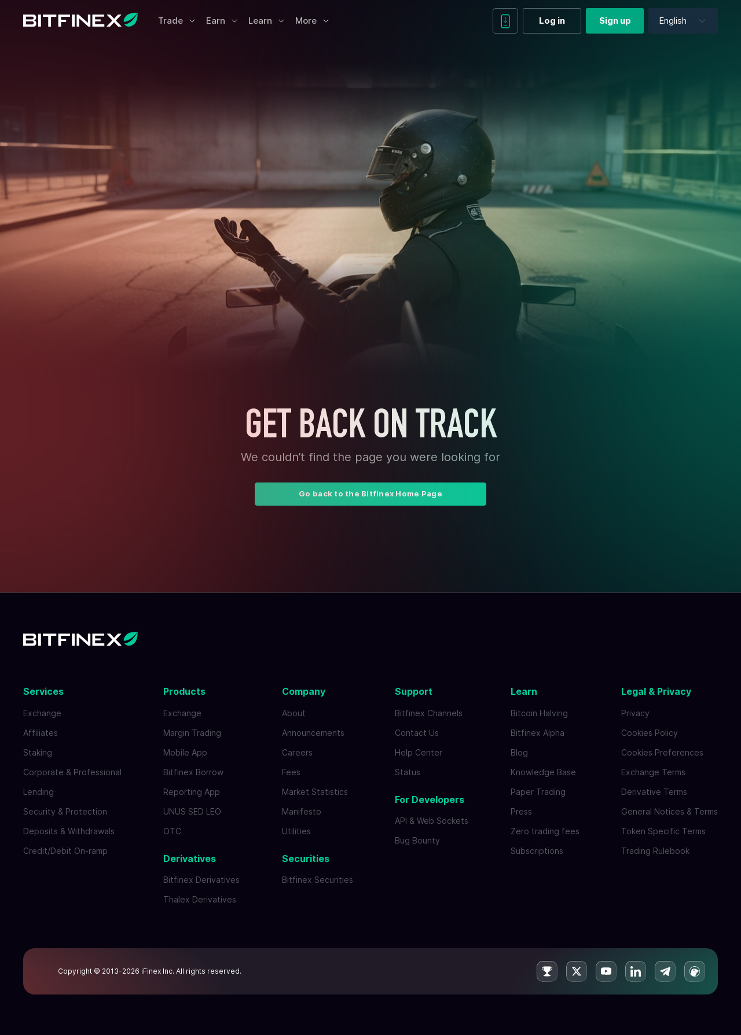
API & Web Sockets (431, 821)
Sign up (615, 20)
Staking (37, 752)
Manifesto (301, 811)
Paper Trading (538, 792)
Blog (519, 752)
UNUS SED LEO (192, 811)
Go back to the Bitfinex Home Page (370, 493)
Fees (291, 772)
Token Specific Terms (663, 831)
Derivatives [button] (189, 858)
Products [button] (184, 691)
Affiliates (40, 733)
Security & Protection (65, 811)
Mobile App (185, 752)
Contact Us (417, 733)
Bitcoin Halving (539, 713)
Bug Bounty (417, 840)
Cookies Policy (649, 733)
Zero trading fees (545, 831)
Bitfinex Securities (317, 880)
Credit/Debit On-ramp (65, 851)
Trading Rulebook (655, 851)
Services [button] (43, 691)
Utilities (296, 831)
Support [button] (413, 691)
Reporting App (191, 792)
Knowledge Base (543, 772)
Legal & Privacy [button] (656, 691)
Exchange (42, 713)
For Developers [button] (429, 799)
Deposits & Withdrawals (69, 831)
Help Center (418, 752)
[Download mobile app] (505, 21)
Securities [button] (305, 858)
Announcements (313, 733)
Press (521, 811)
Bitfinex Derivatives (201, 880)
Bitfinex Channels (429, 713)
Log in (552, 20)
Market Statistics (315, 792)
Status (407, 772)
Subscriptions (537, 851)
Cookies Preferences (662, 752)
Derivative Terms (654, 792)
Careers (297, 752)
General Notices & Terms (669, 811)
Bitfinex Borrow (193, 772)
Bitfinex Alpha (537, 733)
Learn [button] (524, 691)
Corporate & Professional (72, 772)
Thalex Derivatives (199, 899)
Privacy (635, 713)
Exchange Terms (653, 772)
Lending (38, 792)
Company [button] (303, 691)
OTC (172, 831)
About (294, 713)
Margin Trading (192, 733)
